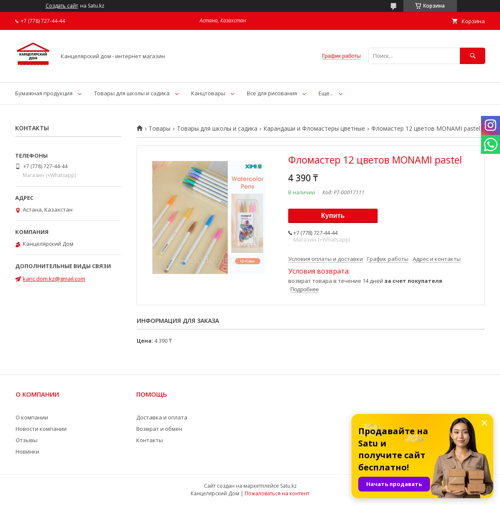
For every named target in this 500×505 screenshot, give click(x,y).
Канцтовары (208, 93)
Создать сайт (62, 6)
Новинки (27, 451)
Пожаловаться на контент (277, 493)
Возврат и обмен (159, 428)
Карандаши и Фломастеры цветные (314, 128)
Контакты (149, 440)
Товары (159, 128)
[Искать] (472, 56)
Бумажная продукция (44, 93)
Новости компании (41, 428)
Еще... (326, 93)
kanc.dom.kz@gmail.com (54, 278)
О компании (32, 417)
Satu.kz (288, 485)
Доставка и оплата (161, 417)
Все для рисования (272, 93)
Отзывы (27, 440)
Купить (333, 215)
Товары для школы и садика (132, 93)
